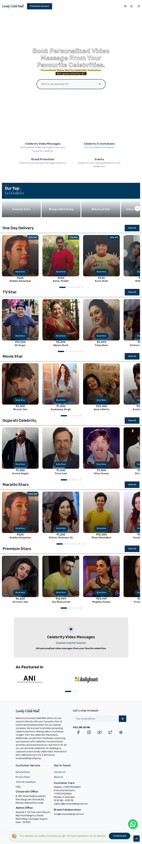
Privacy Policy (23, 777)
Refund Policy (23, 772)
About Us (58, 777)
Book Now (20, 271)
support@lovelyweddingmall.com (71, 803)
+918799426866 (72, 787)
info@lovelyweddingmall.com (69, 814)
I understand (119, 836)
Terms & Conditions (26, 782)
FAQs (18, 787)
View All (132, 228)
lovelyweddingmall (25, 758)
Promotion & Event (39, 6)
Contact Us (60, 772)
